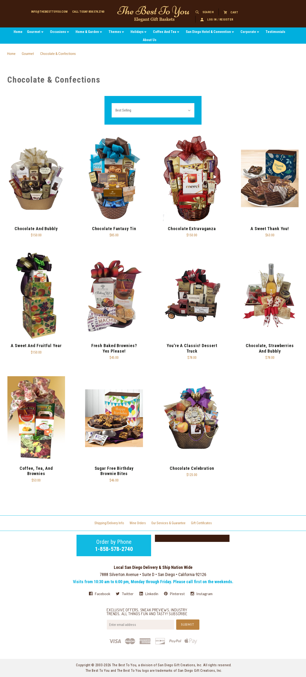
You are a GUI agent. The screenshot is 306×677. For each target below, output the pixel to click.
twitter (125, 594)
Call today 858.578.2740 (88, 11)
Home (18, 32)
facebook (99, 594)
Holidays (137, 32)
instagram (202, 594)
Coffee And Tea (164, 32)
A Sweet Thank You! (270, 228)
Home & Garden (87, 32)
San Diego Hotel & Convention (208, 32)
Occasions (58, 32)
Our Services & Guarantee (168, 523)
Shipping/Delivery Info (109, 523)
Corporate (248, 32)
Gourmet (33, 32)
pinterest (174, 594)
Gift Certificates (201, 523)
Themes (115, 32)
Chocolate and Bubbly (36, 228)
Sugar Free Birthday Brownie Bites (114, 471)
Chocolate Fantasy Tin (114, 228)
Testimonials (275, 32)
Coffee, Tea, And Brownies (36, 471)
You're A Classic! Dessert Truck (192, 348)
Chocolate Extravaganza (192, 228)
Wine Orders (138, 523)
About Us (149, 40)
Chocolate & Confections (58, 54)
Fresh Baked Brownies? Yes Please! (114, 348)
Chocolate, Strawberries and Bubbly (270, 348)
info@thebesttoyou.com (49, 11)
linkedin (148, 594)
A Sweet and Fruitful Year (36, 345)
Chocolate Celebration (192, 468)
